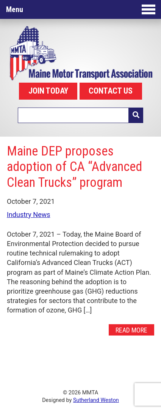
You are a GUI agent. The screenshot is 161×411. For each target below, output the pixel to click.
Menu (80, 9)
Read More (131, 330)
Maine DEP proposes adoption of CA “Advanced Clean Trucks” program (74, 166)
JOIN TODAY (48, 90)
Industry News (28, 215)
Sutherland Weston (96, 400)
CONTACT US (111, 90)
